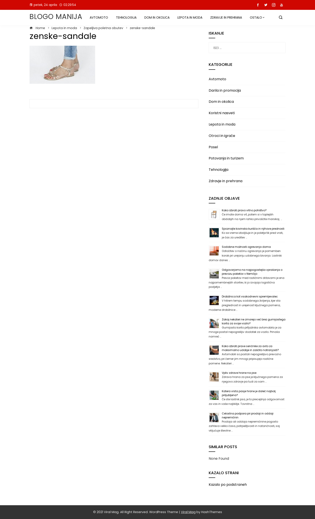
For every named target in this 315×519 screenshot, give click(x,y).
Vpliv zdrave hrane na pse (239, 373)
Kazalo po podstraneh (228, 484)
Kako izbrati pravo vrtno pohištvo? (244, 210)
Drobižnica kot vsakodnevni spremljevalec (250, 296)
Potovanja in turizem (226, 158)
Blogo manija (56, 16)
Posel (213, 147)
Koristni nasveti (222, 112)
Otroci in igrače (222, 135)
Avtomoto (99, 17)
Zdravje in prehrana (226, 17)
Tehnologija (126, 17)
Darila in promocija (225, 90)
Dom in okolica (157, 17)
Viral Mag (188, 512)
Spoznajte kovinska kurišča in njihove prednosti (253, 229)
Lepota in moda (189, 17)
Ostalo (256, 17)
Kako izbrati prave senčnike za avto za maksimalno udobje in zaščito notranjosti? (250, 348)
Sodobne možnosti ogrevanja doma (246, 247)
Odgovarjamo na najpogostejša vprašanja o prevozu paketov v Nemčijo (252, 272)
